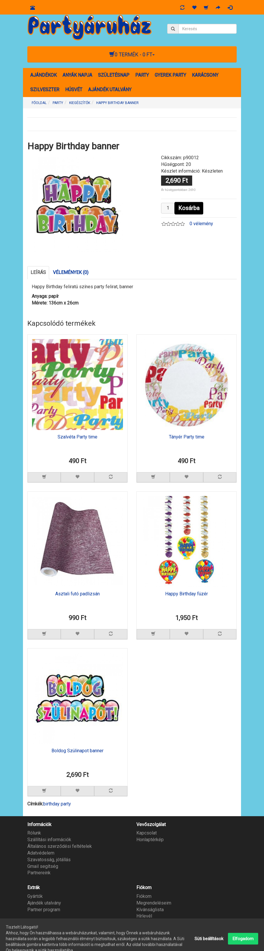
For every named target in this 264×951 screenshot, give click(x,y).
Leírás (38, 272)
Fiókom (143, 896)
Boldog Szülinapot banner (77, 750)
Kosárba (188, 208)
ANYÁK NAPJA (77, 75)
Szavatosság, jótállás (49, 859)
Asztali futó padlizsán (77, 594)
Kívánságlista (150, 909)
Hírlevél (144, 916)
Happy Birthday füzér (186, 594)
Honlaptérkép (150, 839)
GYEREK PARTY (170, 75)
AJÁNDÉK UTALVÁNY (109, 89)
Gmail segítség (42, 866)
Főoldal (39, 103)
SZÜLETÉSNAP (113, 75)
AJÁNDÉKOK (43, 75)
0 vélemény (201, 223)
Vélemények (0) (70, 272)
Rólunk (34, 833)
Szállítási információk (49, 839)
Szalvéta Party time (77, 437)
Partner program (43, 909)
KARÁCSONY (205, 75)
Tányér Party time (186, 437)
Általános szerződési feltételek (59, 846)
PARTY (142, 75)
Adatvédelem (40, 853)
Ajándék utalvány (44, 903)
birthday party (57, 804)
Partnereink (39, 872)
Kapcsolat (146, 833)
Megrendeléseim (153, 903)
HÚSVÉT (73, 89)
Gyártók (35, 896)
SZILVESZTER (44, 89)
